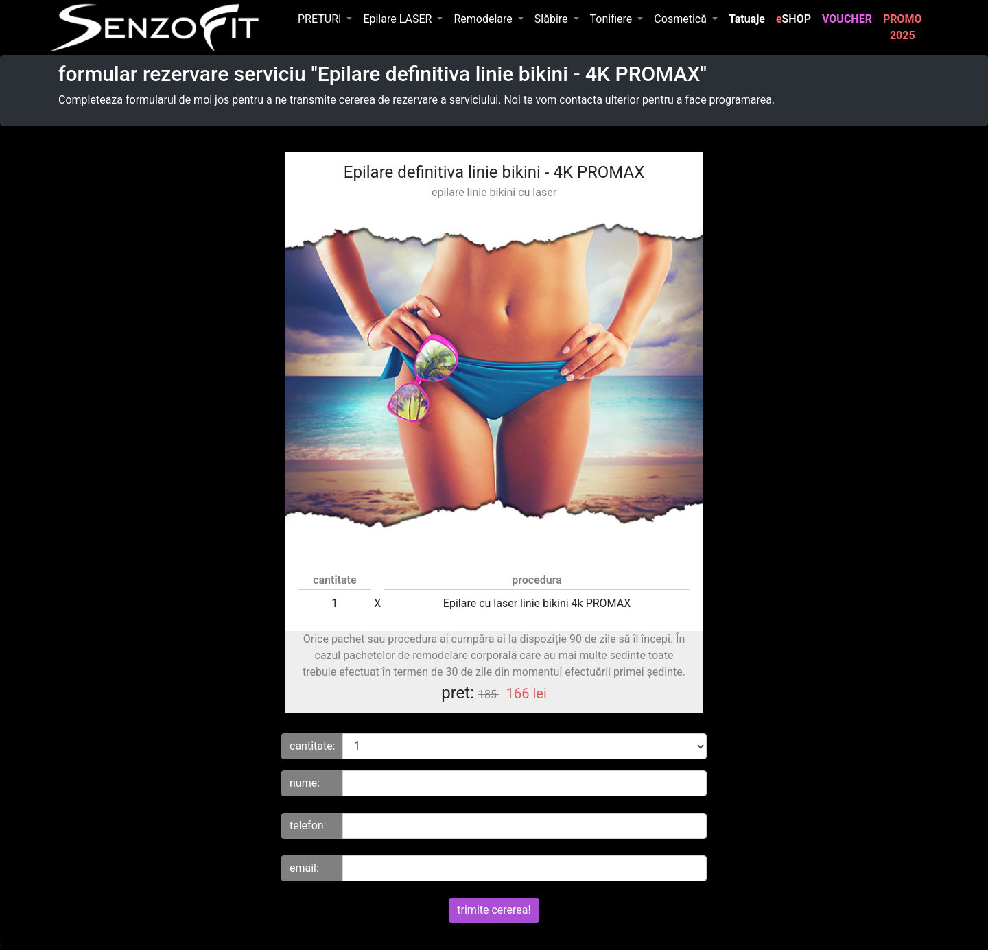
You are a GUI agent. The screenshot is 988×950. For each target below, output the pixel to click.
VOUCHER (850, 17)
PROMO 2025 (905, 27)
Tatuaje (750, 17)
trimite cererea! (493, 909)
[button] (324, 19)
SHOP (793, 18)
